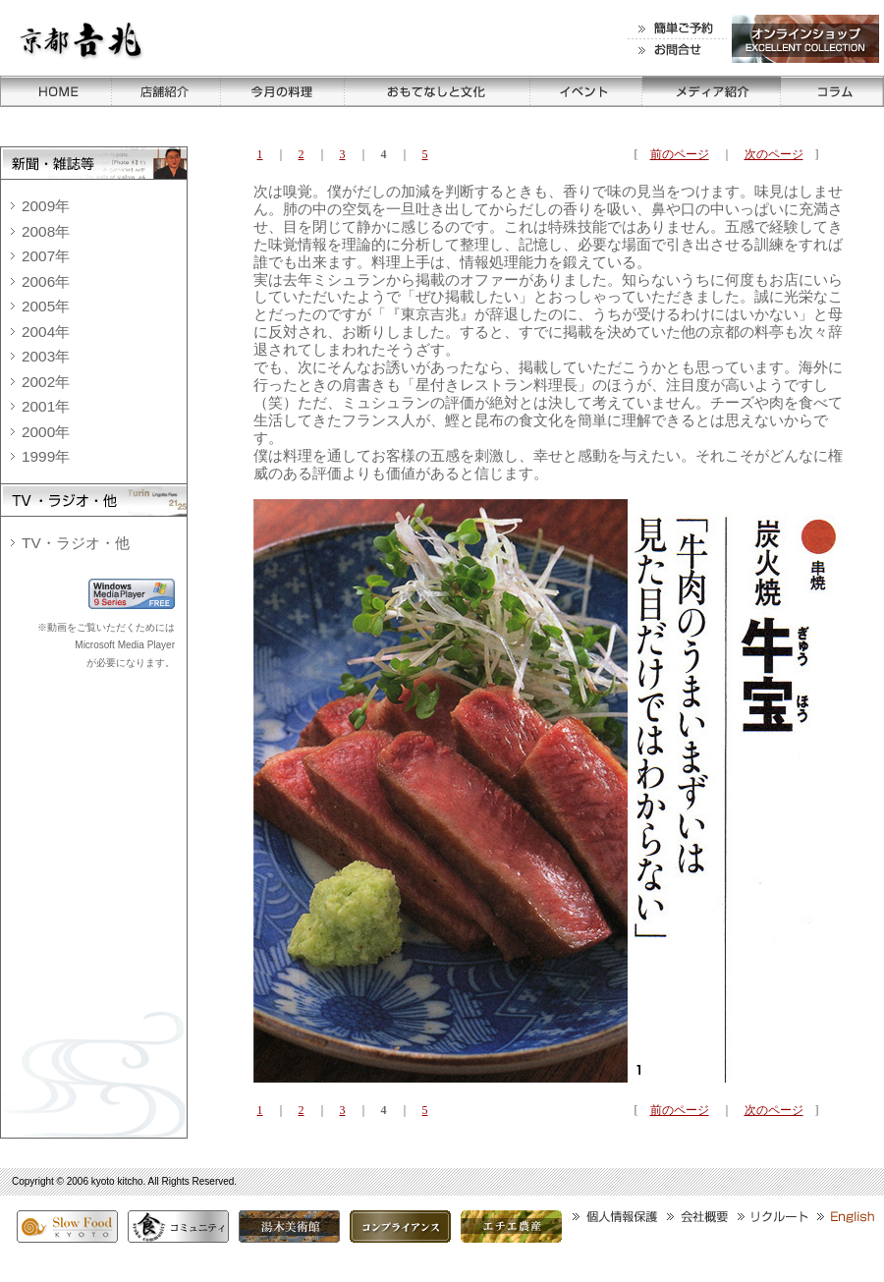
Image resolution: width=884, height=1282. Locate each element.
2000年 (46, 431)
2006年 (46, 281)
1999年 (46, 456)
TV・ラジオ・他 (76, 542)
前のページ (679, 154)
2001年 (46, 406)
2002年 (46, 381)
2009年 (46, 205)
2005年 (46, 306)
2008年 (46, 231)
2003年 (46, 356)
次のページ (774, 154)
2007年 (46, 256)
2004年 (46, 331)
